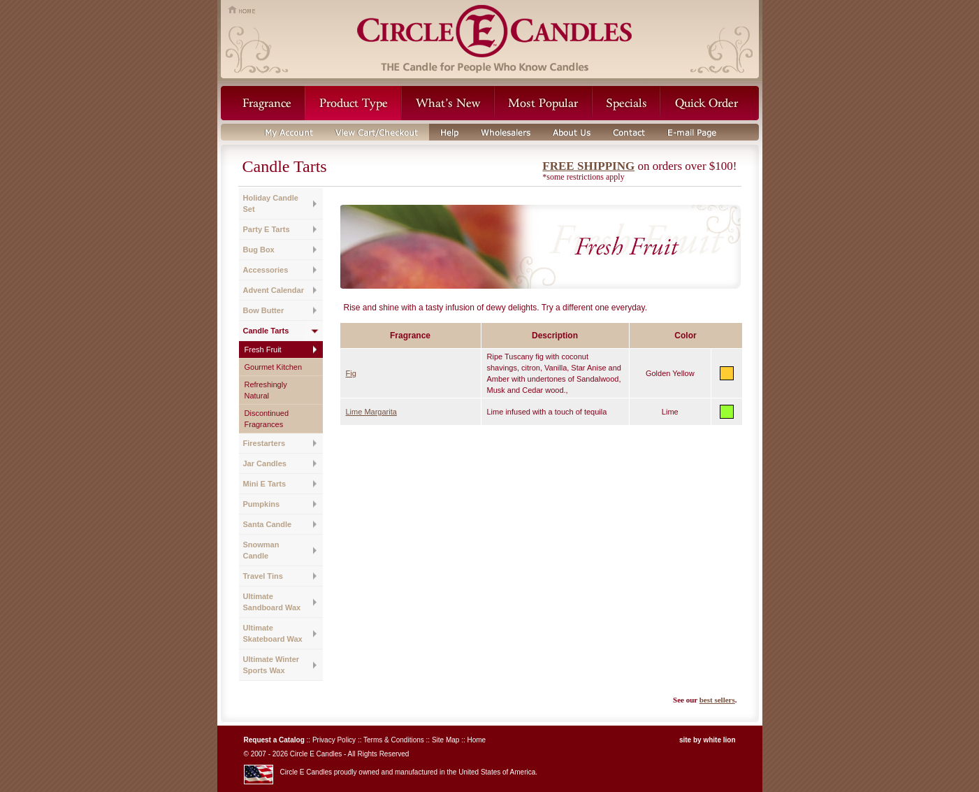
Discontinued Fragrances (267, 419)
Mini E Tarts (265, 484)
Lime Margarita (371, 412)
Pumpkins (261, 504)
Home (476, 740)
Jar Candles (265, 463)
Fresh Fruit (263, 349)
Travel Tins (263, 576)
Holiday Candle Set (270, 203)
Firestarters (264, 443)
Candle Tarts (266, 330)
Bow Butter (263, 310)
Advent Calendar (273, 290)
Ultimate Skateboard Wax (273, 633)
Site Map (445, 740)
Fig (351, 373)
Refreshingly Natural (266, 390)
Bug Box (259, 249)
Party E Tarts (266, 229)
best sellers (717, 700)
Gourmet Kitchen (274, 367)
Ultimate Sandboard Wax (272, 602)
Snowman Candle (261, 550)
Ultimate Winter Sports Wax (271, 665)
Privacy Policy (334, 740)
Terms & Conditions (393, 740)
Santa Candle (267, 524)
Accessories (266, 270)
